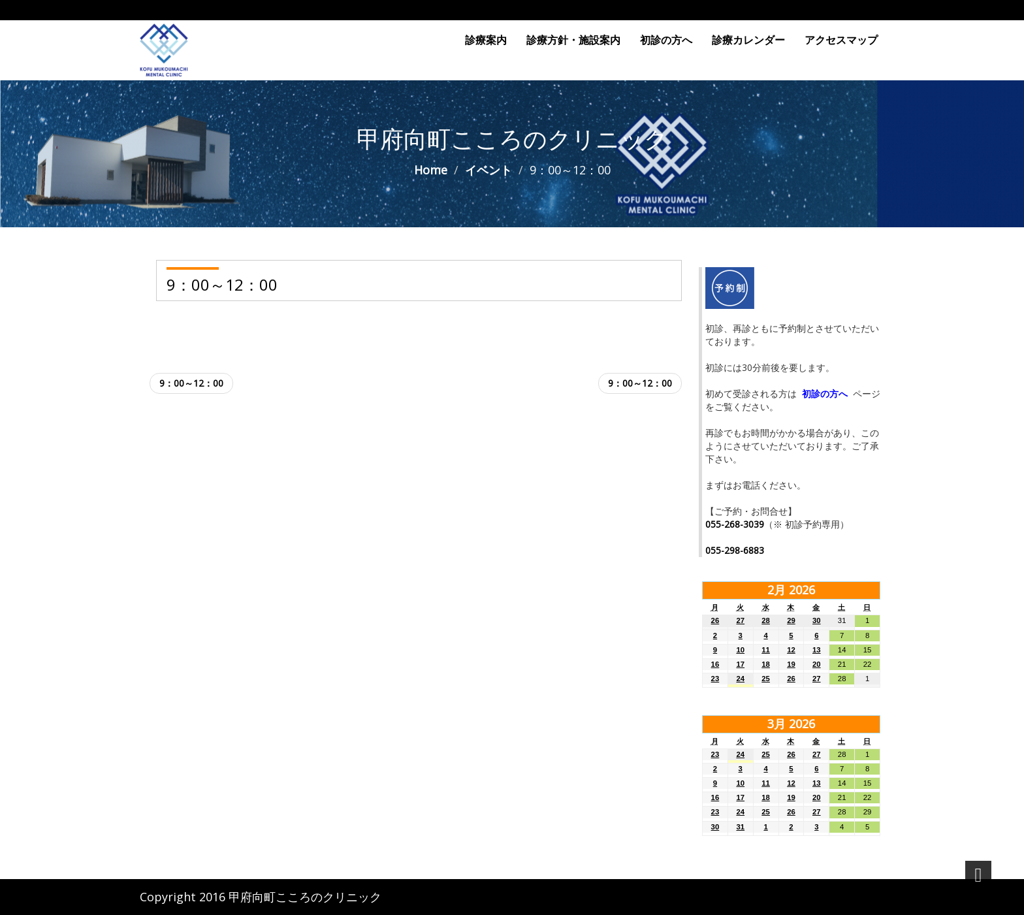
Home (430, 170)
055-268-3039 (734, 524)
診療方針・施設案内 (573, 40)
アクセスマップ (841, 40)
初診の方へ (666, 40)
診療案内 (486, 40)
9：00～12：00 (191, 383)
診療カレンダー (748, 40)
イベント (488, 170)
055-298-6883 (734, 550)
